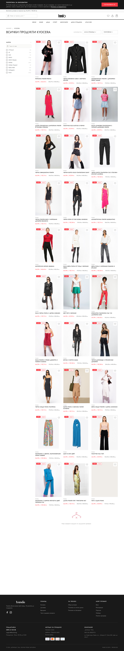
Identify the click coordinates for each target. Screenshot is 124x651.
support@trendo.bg (11, 632)
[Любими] (108, 16)
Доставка (43, 607)
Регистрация (99, 607)
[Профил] (112, 16)
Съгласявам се (109, 5)
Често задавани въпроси (47, 613)
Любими (98, 613)
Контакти (42, 605)
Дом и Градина (76, 22)
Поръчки (98, 610)
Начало (8, 28)
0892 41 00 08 (11, 630)
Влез (97, 605)
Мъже (41, 22)
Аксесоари (64, 22)
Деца (48, 22)
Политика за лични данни (75, 607)
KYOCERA (17, 28)
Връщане (43, 610)
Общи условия (72, 605)
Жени (34, 22)
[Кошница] (117, 16)
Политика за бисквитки (74, 610)
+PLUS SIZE (88, 22)
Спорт (55, 22)
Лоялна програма (101, 616)
